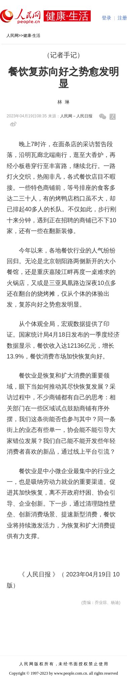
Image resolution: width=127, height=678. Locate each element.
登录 (106, 17)
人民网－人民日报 (76, 116)
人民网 (12, 35)
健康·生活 (31, 35)
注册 (122, 17)
